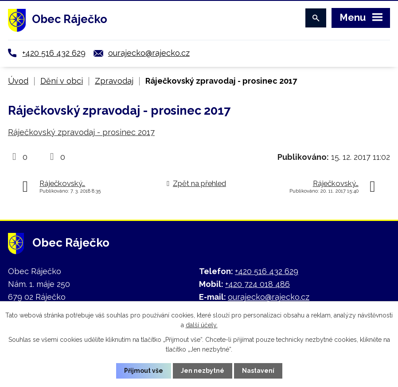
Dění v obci (61, 80)
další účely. (202, 325)
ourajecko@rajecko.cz (149, 53)
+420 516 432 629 (54, 53)
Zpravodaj (114, 80)
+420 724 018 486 (257, 284)
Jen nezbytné (202, 370)
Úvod (18, 80)
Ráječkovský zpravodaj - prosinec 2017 (81, 132)
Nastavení (258, 370)
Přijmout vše (143, 370)
